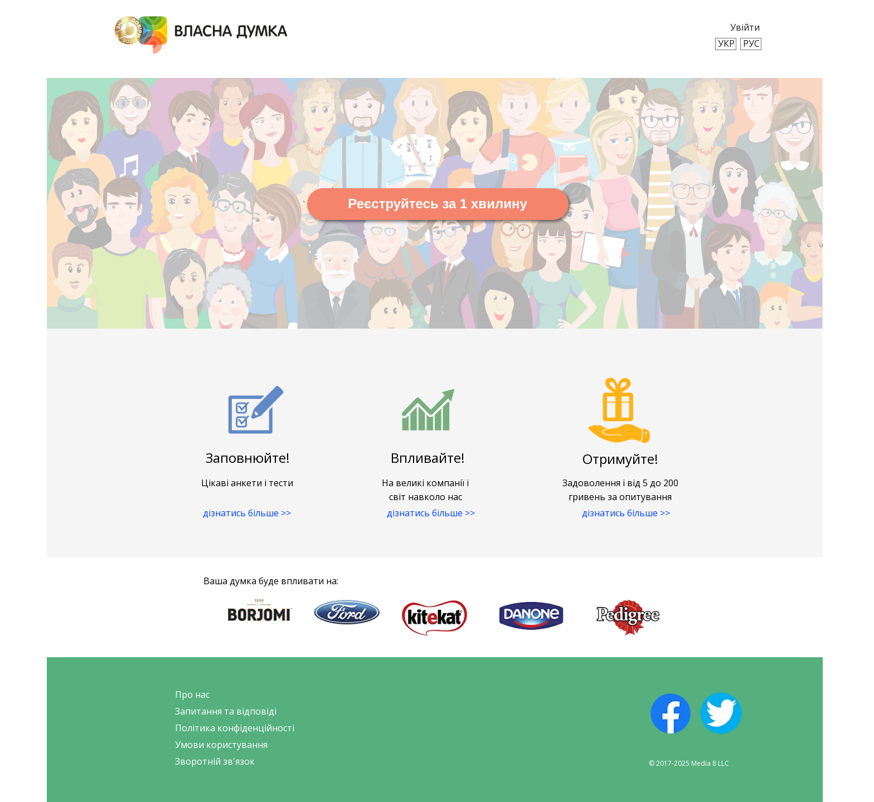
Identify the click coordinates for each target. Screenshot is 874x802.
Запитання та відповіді (225, 711)
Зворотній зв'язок (215, 761)
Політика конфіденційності (234, 728)
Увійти (745, 27)
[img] (201, 35)
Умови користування (221, 745)
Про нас (192, 694)
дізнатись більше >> (247, 513)
